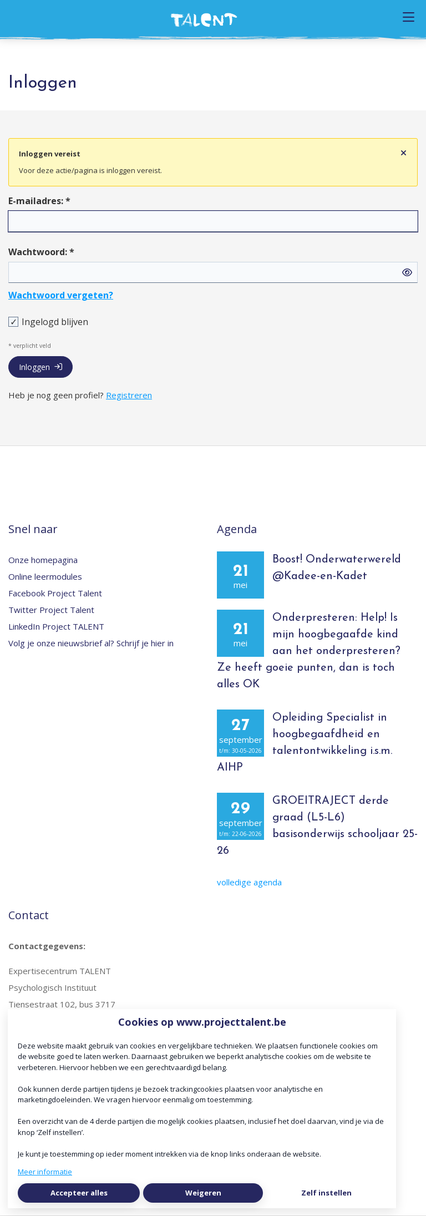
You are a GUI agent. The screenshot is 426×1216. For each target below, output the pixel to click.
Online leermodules (45, 576)
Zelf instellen (326, 1193)
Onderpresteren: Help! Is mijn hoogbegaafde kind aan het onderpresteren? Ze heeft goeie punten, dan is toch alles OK (308, 651)
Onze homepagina (43, 559)
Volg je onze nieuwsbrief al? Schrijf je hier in (91, 642)
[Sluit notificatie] (403, 153)
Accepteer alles (79, 1193)
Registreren (129, 395)
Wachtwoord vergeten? (60, 295)
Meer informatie (45, 1172)
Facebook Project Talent (55, 593)
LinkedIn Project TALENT (56, 626)
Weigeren (203, 1193)
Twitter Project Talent (51, 609)
